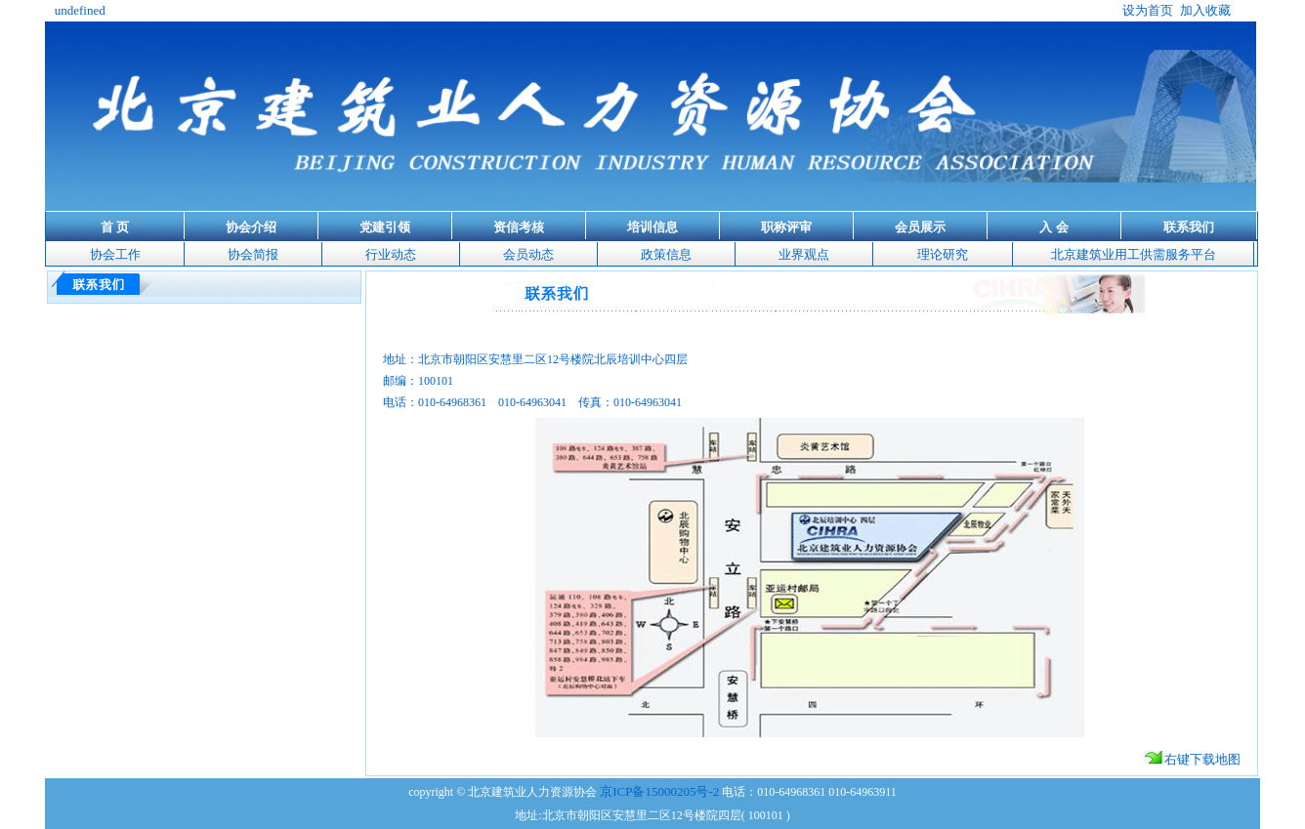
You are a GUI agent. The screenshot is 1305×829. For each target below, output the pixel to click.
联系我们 (1188, 227)
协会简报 (253, 254)
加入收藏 (1205, 10)
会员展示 (920, 227)
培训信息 (652, 227)
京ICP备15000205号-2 (659, 791)
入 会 (1053, 227)
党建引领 (384, 227)
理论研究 (942, 254)
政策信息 (666, 254)
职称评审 (786, 227)
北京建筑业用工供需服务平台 (1133, 254)
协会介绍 (251, 227)
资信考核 (518, 227)
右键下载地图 (1192, 759)
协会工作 (115, 254)
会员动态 (528, 254)
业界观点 (804, 254)
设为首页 (1147, 10)
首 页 (115, 227)
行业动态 (390, 254)
